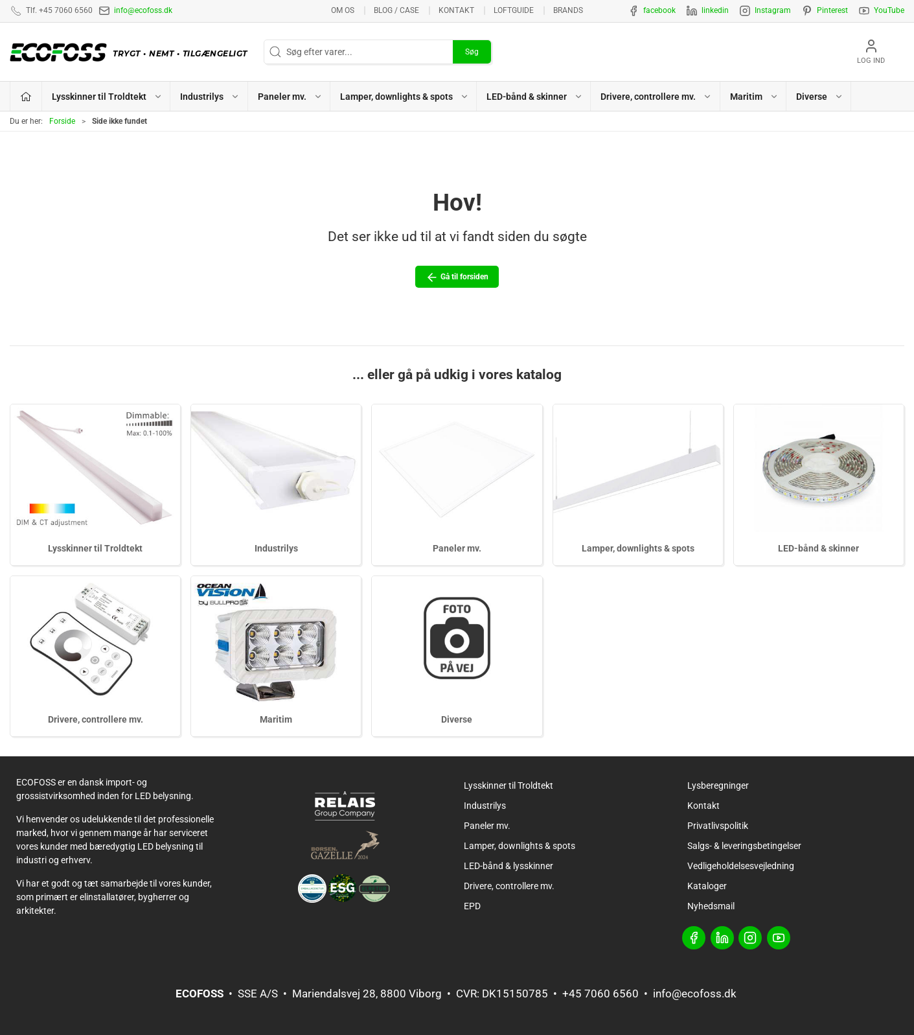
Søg (472, 51)
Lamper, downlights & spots (638, 548)
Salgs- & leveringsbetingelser (744, 846)
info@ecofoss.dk (143, 10)
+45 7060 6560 (600, 993)
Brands (568, 10)
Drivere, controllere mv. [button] (656, 96)
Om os (342, 10)
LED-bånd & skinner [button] (534, 96)
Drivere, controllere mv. (95, 719)
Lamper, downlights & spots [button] (404, 96)
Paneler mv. (457, 548)
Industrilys (276, 548)
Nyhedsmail (711, 906)
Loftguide (514, 10)
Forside (62, 121)
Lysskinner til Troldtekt (95, 548)
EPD (472, 906)
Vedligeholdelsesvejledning (740, 866)
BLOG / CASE (396, 10)
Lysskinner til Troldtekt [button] (107, 96)
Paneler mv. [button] (290, 96)
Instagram (773, 10)
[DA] (132, 52)
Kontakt (456, 10)
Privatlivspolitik (717, 825)
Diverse (456, 719)
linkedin (715, 10)
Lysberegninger (718, 785)
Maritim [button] (754, 96)
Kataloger (707, 886)
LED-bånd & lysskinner (508, 866)
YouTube (889, 10)
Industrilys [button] (210, 96)
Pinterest (832, 10)
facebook (659, 10)
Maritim (276, 719)
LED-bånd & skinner (818, 548)
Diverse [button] (819, 96)
